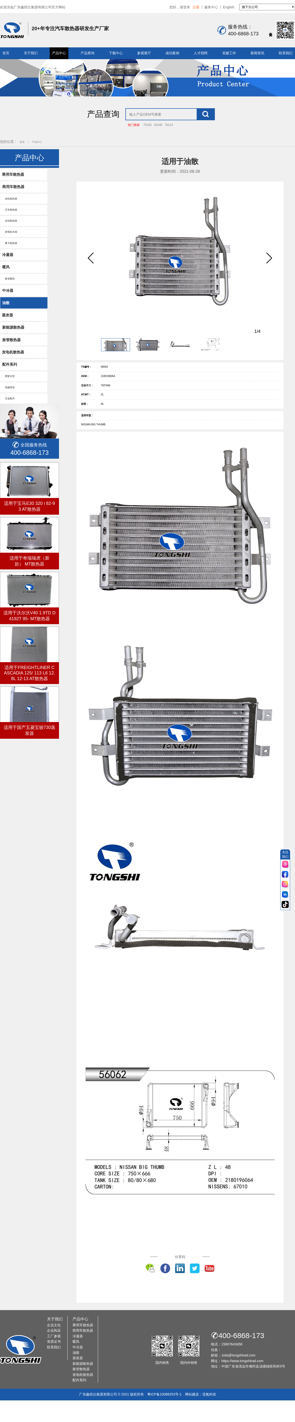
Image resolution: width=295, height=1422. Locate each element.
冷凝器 (8, 275)
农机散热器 (10, 216)
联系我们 (286, 53)
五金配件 (9, 427)
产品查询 (87, 53)
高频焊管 (9, 415)
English (228, 7)
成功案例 (172, 53)
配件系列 (10, 391)
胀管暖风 (9, 300)
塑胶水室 (9, 403)
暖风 (6, 288)
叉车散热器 (10, 227)
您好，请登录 (179, 7)
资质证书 (54, 1372)
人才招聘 (200, 53)
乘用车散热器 (14, 190)
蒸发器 (8, 339)
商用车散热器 (14, 203)
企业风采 (54, 1361)
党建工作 (229, 53)
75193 (147, 140)
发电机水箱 (10, 251)
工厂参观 (54, 1367)
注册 (195, 7)
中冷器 (8, 313)
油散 (6, 326)
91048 (158, 140)
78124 (169, 140)
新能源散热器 (14, 352)
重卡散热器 (10, 263)
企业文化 (54, 1356)
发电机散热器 (14, 378)
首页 (5, 53)
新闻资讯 (257, 53)
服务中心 (211, 7)
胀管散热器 (12, 365)
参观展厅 (144, 53)
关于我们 (31, 53)
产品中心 (59, 53)
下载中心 (116, 53)
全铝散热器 (10, 239)
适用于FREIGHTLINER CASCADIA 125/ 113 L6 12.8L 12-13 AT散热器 (29, 702)
